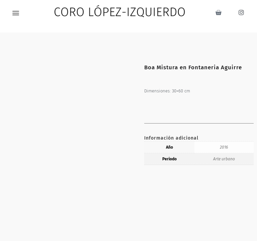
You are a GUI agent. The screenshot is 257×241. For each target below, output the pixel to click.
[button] (15, 12)
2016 (224, 147)
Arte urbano (224, 159)
